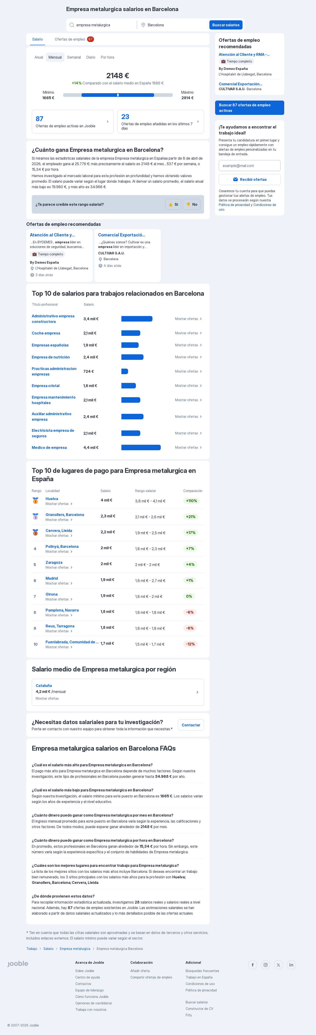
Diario (90, 57)
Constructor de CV (199, 1009)
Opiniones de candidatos (93, 1003)
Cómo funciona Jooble (91, 997)
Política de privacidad (234, 205)
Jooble (34, 1025)
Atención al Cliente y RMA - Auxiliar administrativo (51, 235)
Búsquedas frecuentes (202, 971)
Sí (173, 204)
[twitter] (278, 964)
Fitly (189, 1015)
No (191, 204)
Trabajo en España (199, 977)
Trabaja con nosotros (90, 1009)
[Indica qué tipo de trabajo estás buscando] (101, 24)
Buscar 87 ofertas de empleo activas (245, 108)
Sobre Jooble (84, 971)
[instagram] (265, 964)
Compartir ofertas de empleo (151, 977)
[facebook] (252, 964)
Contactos (83, 984)
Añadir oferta (140, 971)
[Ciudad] (173, 24)
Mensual (55, 57)
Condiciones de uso (200, 984)
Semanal (74, 57)
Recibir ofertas (250, 179)
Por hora (107, 57)
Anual (39, 57)
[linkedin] (291, 964)
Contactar (191, 725)
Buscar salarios (226, 25)
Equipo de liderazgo (89, 990)
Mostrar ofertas (189, 318)
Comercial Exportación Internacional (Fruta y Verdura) (121, 235)
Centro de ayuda (87, 977)
